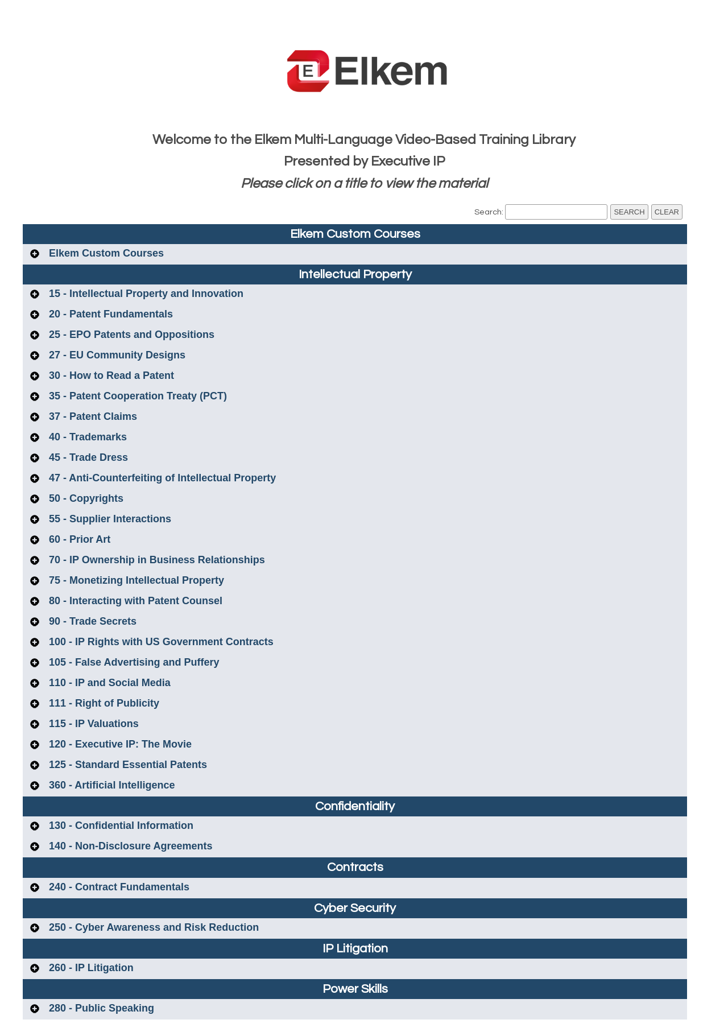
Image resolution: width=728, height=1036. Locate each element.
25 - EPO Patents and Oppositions (130, 334)
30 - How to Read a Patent (110, 375)
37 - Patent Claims (91, 416)
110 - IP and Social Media (108, 682)
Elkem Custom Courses (105, 253)
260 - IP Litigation (90, 967)
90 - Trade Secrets (91, 621)
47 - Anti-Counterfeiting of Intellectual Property (161, 478)
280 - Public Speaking (100, 1008)
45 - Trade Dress (87, 457)
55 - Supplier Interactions (108, 519)
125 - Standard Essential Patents (126, 764)
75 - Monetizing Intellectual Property (135, 580)
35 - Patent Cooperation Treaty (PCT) (136, 396)
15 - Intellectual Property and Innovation (144, 293)
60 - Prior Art (78, 539)
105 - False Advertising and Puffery (132, 662)
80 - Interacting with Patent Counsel (134, 600)
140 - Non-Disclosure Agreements (129, 846)
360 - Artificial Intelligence (110, 785)
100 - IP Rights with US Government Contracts (160, 641)
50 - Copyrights (84, 498)
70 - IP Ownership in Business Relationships (155, 560)
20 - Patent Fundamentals (109, 314)
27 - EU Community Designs (115, 355)
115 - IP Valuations (92, 723)
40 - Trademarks (86, 437)
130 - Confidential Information (119, 825)
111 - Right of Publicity (102, 703)
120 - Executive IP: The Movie (119, 744)
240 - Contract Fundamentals (117, 887)
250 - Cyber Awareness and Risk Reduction (152, 927)
